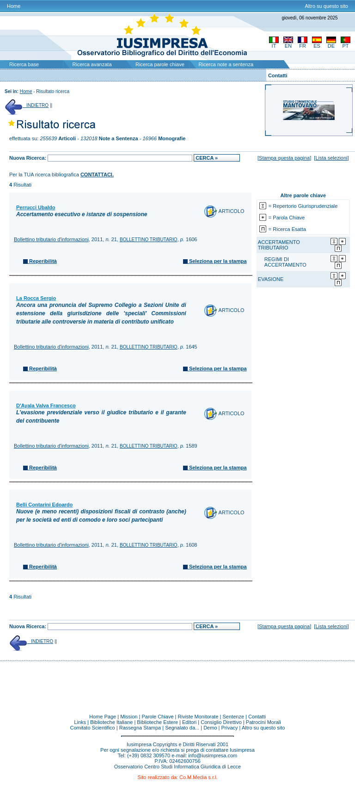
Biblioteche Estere (157, 722)
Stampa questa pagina (284, 158)
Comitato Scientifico (92, 727)
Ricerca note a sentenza (226, 64)
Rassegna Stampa (140, 727)
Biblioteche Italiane (111, 722)
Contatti (278, 75)
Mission (128, 716)
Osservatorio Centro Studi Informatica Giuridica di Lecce (177, 766)
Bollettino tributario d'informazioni (51, 239)
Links (80, 722)
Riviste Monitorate (198, 716)
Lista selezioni (331, 158)
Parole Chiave (157, 716)
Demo (210, 727)
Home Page (102, 716)
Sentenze (233, 716)
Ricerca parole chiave (159, 64)
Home (13, 6)
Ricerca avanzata (92, 64)
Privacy (229, 727)
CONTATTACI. (97, 174)
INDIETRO (27, 105)
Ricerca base (24, 64)
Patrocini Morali (263, 722)
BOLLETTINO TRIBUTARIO (149, 239)
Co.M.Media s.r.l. (198, 777)
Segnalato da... (182, 727)
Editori (189, 722)
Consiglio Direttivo (221, 722)
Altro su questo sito (326, 6)
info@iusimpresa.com (212, 755)
